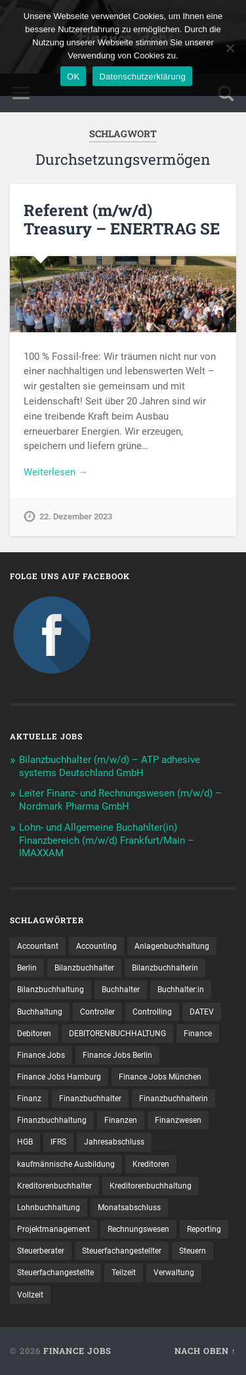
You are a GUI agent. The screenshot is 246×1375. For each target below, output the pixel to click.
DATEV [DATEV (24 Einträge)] (202, 1011)
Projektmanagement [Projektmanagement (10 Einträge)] (53, 1229)
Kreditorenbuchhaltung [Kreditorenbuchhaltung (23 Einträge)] (151, 1185)
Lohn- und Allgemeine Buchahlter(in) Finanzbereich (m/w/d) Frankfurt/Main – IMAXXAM (106, 840)
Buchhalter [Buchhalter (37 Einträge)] (121, 989)
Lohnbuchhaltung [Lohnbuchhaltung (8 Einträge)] (48, 1207)
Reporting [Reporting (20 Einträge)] (204, 1229)
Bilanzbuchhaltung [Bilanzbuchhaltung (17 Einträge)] (50, 989)
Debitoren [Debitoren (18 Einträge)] (34, 1033)
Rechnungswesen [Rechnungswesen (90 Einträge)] (138, 1229)
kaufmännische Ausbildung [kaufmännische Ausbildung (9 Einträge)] (66, 1164)
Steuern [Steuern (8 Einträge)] (192, 1250)
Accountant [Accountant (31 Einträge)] (37, 946)
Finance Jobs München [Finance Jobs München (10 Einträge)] (160, 1076)
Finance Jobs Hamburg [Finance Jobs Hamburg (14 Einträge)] (59, 1076)
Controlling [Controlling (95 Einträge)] (152, 1011)
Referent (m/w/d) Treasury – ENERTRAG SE (122, 220)
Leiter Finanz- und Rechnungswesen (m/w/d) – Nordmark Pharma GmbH (120, 799)
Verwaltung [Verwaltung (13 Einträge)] (174, 1272)
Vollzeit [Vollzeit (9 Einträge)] (30, 1294)
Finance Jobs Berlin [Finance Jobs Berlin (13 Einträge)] (117, 1055)
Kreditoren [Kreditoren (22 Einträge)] (151, 1164)
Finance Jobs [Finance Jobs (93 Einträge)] (41, 1055)
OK (73, 76)
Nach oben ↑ (205, 1350)
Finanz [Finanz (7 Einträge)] (29, 1098)
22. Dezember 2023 (75, 516)
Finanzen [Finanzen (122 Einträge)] (120, 1120)
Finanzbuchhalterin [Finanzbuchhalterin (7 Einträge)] (173, 1098)
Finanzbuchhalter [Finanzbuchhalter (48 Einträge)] (90, 1098)
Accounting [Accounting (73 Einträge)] (96, 946)
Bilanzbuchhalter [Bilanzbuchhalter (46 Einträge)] (84, 967)
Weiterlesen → (56, 472)
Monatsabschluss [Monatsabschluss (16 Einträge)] (129, 1207)
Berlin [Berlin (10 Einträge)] (27, 967)
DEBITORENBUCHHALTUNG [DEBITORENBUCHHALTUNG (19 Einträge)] (117, 1033)
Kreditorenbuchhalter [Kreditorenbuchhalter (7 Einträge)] (54, 1185)
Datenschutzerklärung (142, 76)
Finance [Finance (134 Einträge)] (198, 1033)
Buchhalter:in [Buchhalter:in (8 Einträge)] (180, 989)
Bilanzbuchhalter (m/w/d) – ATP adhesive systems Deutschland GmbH (109, 766)
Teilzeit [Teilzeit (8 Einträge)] (124, 1272)
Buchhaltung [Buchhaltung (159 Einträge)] (39, 1011)
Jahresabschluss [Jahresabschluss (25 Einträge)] (114, 1141)
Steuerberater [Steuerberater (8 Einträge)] (40, 1250)
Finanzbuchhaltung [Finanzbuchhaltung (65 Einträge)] (52, 1120)
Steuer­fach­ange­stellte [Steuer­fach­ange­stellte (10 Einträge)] (55, 1272)
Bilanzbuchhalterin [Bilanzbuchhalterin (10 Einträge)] (165, 967)
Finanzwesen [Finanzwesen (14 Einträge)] (178, 1120)
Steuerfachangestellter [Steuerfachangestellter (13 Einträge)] (121, 1250)
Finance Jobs (77, 1350)
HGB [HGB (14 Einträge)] (25, 1141)
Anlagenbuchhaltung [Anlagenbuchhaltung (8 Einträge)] (171, 946)
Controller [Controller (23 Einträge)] (97, 1011)
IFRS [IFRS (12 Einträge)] (58, 1141)
